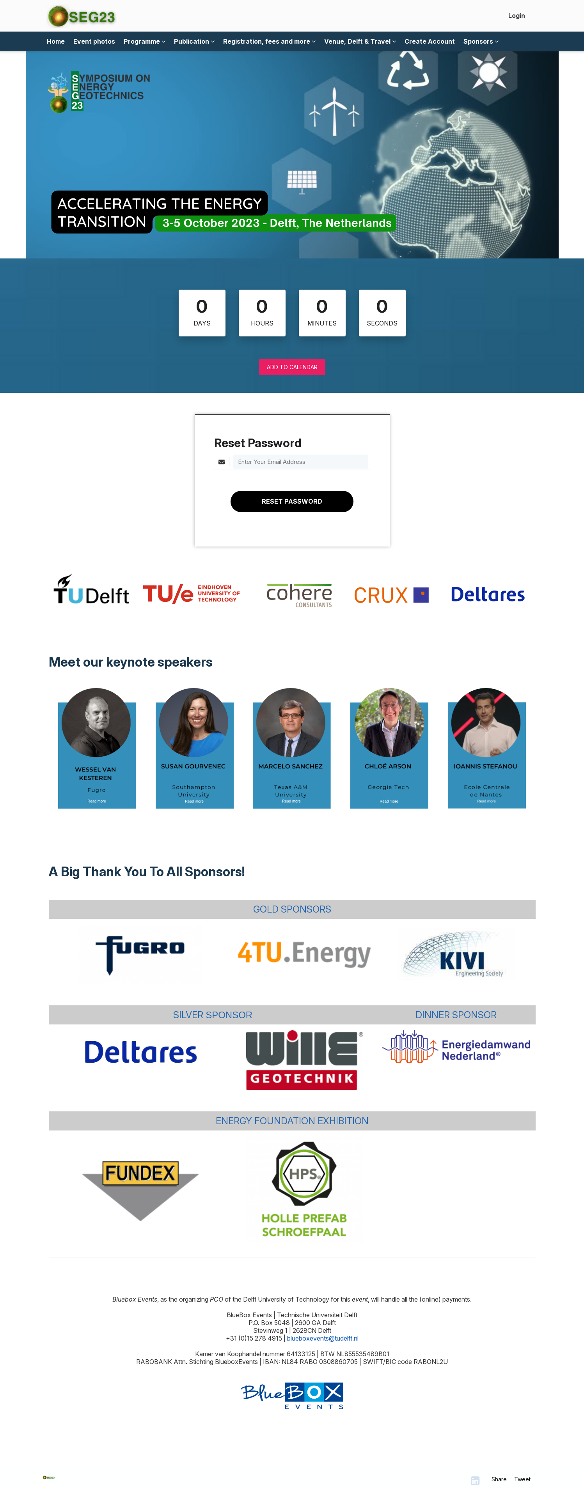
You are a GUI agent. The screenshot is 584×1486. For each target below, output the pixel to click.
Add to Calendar (292, 367)
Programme (144, 41)
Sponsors (481, 41)
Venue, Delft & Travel (360, 41)
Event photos (94, 41)
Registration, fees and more (269, 41)
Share (499, 1479)
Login (516, 15)
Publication (194, 41)
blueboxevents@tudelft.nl (323, 1338)
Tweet (522, 1479)
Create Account (430, 41)
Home (56, 41)
